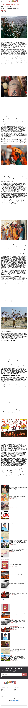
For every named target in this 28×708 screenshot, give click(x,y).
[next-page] (3, 599)
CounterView (12, 651)
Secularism (17, 4)
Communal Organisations (5, 4)
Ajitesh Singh (11, 594)
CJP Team (10, 544)
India (1, 568)
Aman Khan (10, 585)
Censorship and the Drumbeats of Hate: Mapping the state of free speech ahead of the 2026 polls (18, 574)
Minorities (11, 633)
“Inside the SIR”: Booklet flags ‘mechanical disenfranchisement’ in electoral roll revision (16, 565)
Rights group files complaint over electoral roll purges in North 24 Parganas (17, 650)
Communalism (12, 4)
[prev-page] (1, 599)
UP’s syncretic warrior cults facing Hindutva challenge (18, 593)
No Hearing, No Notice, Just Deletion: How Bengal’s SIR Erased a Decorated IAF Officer (18, 523)
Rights (2, 547)
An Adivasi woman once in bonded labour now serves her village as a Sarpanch (17, 642)
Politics (2, 587)
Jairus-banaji (3, 10)
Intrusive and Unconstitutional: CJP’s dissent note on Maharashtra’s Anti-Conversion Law (18, 550)
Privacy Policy (9, 676)
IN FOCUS (3, 521)
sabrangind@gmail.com (15, 700)
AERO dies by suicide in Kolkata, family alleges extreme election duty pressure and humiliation (17, 584)
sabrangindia (11, 566)
